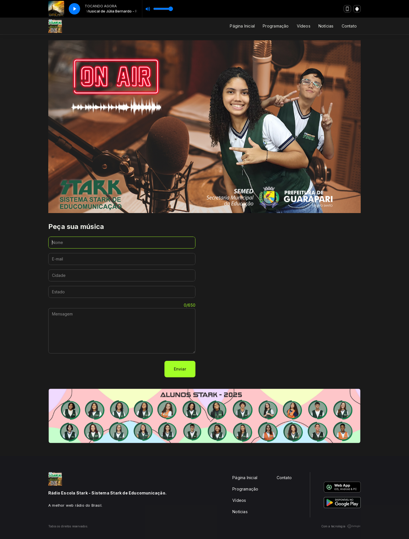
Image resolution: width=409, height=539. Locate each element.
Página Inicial (242, 26)
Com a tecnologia (341, 526)
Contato (349, 26)
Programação (276, 26)
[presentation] (91, 369)
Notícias (326, 26)
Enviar (180, 369)
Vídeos (303, 26)
